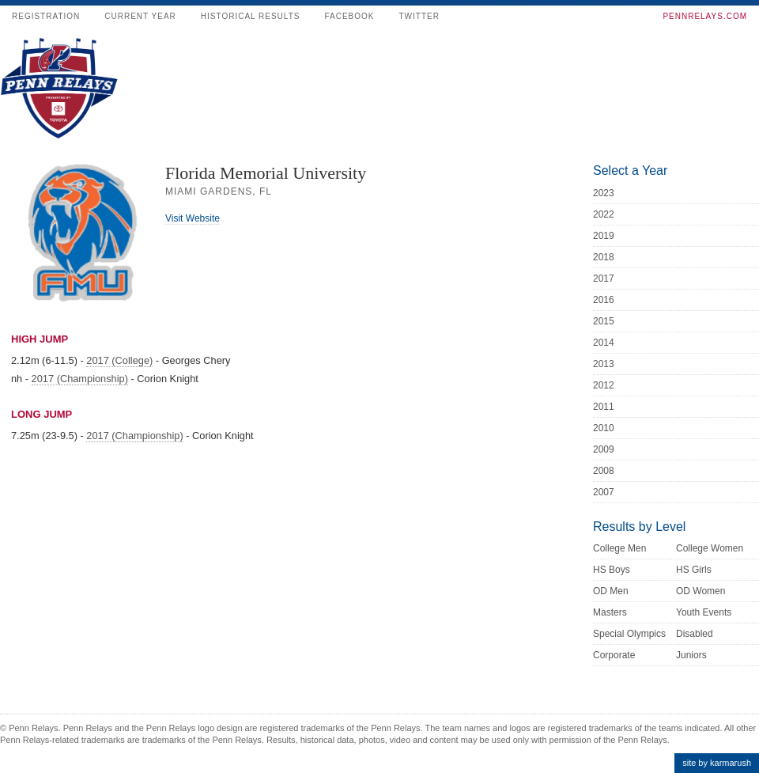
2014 (603, 342)
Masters (610, 612)
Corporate (614, 655)
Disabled (694, 633)
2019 (603, 235)
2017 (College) (119, 360)
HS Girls (694, 569)
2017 (603, 278)
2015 (603, 321)
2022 (603, 214)
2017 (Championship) (80, 379)
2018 (603, 257)
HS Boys (611, 569)
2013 (603, 363)
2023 (603, 193)
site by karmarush (716, 762)
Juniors (691, 655)
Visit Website (192, 218)
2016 (603, 299)
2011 (603, 406)
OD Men (611, 591)
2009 (603, 449)
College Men (619, 548)
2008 (603, 470)
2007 (603, 492)
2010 (603, 428)
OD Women (700, 591)
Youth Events (703, 612)
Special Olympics (629, 633)
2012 (603, 385)
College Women (709, 548)
